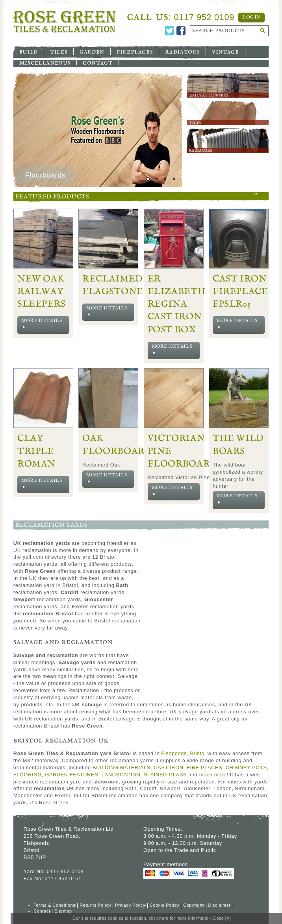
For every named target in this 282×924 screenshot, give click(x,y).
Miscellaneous (44, 62)
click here (159, 918)
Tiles (58, 51)
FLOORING (27, 775)
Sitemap (63, 911)
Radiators (182, 51)
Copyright (193, 905)
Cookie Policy (164, 905)
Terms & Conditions (54, 905)
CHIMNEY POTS (246, 767)
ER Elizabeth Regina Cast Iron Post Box (177, 304)
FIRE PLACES (204, 767)
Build (28, 51)
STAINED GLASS (165, 775)
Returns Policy (95, 905)
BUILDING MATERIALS (121, 767)
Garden (92, 51)
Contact (97, 62)
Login (251, 17)
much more (213, 775)
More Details (41, 324)
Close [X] (221, 918)
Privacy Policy (130, 905)
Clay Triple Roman (36, 451)
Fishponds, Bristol (183, 753)
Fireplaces (135, 51)
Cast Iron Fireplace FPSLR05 (240, 291)
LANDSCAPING (121, 775)
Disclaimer (219, 905)
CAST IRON (168, 767)
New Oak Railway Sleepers (41, 291)
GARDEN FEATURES (71, 775)
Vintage (225, 51)
